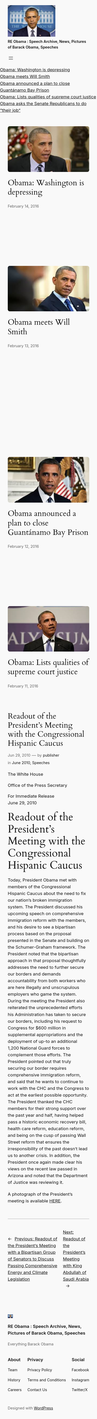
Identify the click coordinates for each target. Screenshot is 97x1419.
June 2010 (21, 762)
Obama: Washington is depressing (35, 69)
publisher (51, 755)
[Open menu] (11, 58)
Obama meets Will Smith (25, 76)
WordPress (43, 1408)
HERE (55, 1200)
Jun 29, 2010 (19, 755)
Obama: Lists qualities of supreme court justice (48, 96)
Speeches (41, 762)
